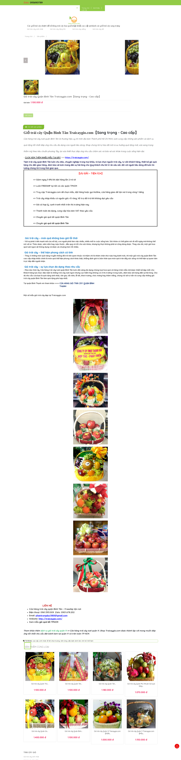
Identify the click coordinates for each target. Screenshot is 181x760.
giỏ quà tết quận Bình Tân (56, 176)
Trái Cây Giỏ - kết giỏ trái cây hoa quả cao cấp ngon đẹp (60, 757)
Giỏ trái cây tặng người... (32, 726)
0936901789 (36, 2)
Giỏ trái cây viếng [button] (112, 10)
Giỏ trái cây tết (29, 719)
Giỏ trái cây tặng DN (31, 712)
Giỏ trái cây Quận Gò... (40, 684)
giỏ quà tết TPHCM (48, 574)
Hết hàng (107, 49)
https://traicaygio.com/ (77, 110)
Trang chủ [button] (127, 3)
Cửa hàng (27, 723)
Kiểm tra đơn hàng (64, 709)
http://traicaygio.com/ (50, 571)
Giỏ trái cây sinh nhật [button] (69, 10)
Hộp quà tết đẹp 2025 (112, 750)
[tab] (33, 79)
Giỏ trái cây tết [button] (132, 10)
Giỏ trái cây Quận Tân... (73, 636)
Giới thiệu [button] (137, 3)
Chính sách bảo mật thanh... (67, 712)
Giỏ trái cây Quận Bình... (73, 684)
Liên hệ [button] (147, 3)
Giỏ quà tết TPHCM (132, 753)
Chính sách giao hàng (65, 719)
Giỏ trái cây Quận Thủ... (39, 636)
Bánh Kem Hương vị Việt (99, 757)
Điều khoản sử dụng (118, 757)
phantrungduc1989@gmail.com (51, 568)
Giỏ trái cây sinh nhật (31, 709)
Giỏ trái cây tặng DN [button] (91, 10)
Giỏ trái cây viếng (30, 716)
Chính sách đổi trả (63, 723)
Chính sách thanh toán (65, 716)
